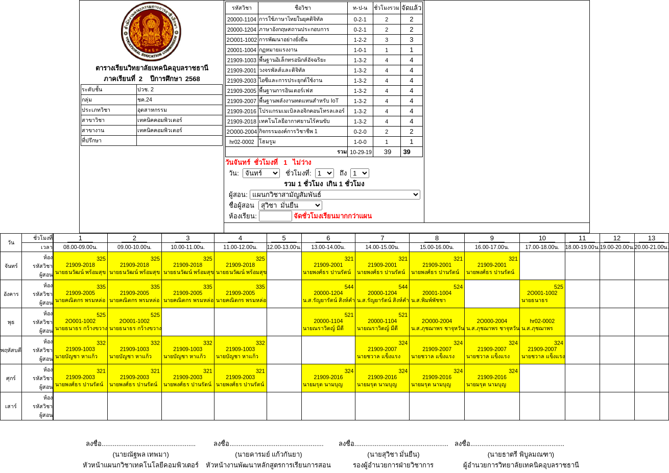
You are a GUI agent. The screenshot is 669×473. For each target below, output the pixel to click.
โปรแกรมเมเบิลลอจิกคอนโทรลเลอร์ (302, 111)
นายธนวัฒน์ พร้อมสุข (80, 272)
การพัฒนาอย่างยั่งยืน (283, 39)
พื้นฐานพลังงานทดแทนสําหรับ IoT (299, 100)
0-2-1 (360, 19)
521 (349, 315)
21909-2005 (241, 91)
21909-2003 (241, 81)
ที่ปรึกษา (92, 140)
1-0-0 (360, 142)
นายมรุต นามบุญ (322, 384)
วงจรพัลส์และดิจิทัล (282, 70)
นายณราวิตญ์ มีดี (323, 328)
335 (101, 287)
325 (101, 259)
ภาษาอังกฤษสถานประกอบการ (294, 29)
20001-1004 (241, 50)
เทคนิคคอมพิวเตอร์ (159, 120)
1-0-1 (360, 50)
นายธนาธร (534, 300)
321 (349, 259)
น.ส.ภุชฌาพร (536, 328)
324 (403, 343)
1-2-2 (360, 40)
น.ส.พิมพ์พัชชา (428, 300)
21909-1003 (241, 60)
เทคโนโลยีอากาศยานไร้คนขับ (294, 121)
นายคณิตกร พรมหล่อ (79, 300)
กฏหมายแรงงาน (278, 49)
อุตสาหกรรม (152, 110)
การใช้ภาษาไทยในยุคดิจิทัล (291, 19)
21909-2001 (241, 70)
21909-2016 (241, 111)
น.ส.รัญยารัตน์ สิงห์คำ (328, 300)
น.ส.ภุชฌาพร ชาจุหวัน (437, 328)
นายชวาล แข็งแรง (377, 356)
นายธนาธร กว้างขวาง (80, 328)
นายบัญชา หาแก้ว (76, 356)
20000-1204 (241, 30)
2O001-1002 (242, 40)
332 (101, 343)
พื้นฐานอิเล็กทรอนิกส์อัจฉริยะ (292, 60)
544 (349, 287)
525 (558, 287)
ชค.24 (144, 99)
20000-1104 (241, 19)
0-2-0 (360, 132)
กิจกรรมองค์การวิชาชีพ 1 (288, 131)
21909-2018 (241, 121)
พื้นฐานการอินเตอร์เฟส (286, 90)
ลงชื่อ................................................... (141, 443)
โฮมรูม (267, 141)
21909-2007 (241, 101)
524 (458, 287)
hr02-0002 (241, 142)
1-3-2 (360, 60)
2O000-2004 (242, 132)
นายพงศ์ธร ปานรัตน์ (326, 272)
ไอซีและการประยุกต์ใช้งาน (290, 80)
